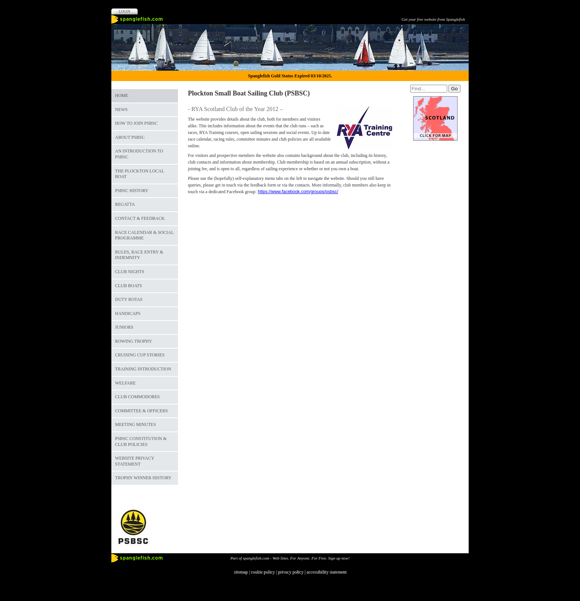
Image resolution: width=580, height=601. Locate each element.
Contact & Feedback (140, 218)
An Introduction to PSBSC (139, 154)
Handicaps (128, 313)
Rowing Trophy (133, 341)
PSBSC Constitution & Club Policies (140, 441)
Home (121, 95)
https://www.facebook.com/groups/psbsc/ (298, 191)
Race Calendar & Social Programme (144, 235)
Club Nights (129, 271)
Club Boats (128, 285)
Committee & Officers (141, 410)
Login (124, 11)
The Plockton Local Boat (139, 173)
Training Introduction (143, 369)
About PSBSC (130, 137)
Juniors (124, 327)
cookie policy (262, 571)
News (121, 109)
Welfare (125, 383)
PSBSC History (131, 190)
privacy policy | (292, 571)
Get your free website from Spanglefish (433, 19)
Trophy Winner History (143, 477)
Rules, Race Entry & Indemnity (139, 255)
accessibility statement (326, 571)
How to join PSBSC (136, 123)
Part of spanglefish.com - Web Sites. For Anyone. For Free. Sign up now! (290, 558)
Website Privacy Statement (134, 461)
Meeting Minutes (135, 424)
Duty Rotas (128, 299)
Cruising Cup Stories (140, 354)
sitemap (240, 571)
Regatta (125, 204)
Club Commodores (137, 396)
